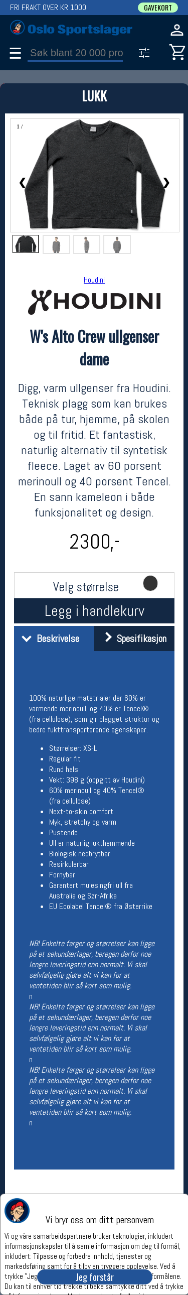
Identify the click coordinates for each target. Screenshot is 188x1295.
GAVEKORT (158, 8)
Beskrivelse (48, 638)
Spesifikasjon (131, 638)
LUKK (94, 95)
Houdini (94, 280)
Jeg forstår (95, 1276)
